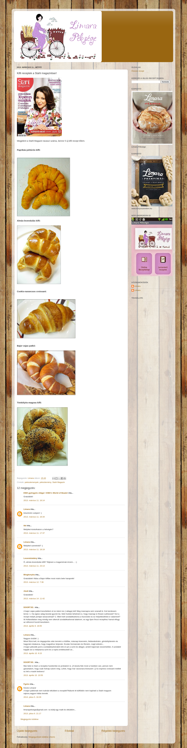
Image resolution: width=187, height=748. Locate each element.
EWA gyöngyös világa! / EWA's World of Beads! (46, 493)
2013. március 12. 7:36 (34, 582)
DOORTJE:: (29, 607)
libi (25, 525)
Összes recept (137, 71)
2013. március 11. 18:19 (34, 549)
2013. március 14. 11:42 (34, 598)
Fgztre (27, 684)
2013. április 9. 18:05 (33, 626)
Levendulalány (30, 558)
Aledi (26, 591)
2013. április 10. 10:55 (33, 675)
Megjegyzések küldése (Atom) (41, 737)
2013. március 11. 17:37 (34, 533)
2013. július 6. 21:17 (32, 713)
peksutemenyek (32, 482)
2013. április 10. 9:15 (33, 653)
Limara (27, 509)
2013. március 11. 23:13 (34, 566)
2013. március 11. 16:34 (34, 517)
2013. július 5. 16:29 (32, 697)
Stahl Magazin (58, 482)
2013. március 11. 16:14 (34, 500)
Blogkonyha (29, 575)
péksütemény (45, 482)
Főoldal (69, 730)
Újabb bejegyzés (27, 730)
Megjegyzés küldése (29, 719)
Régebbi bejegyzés (113, 730)
